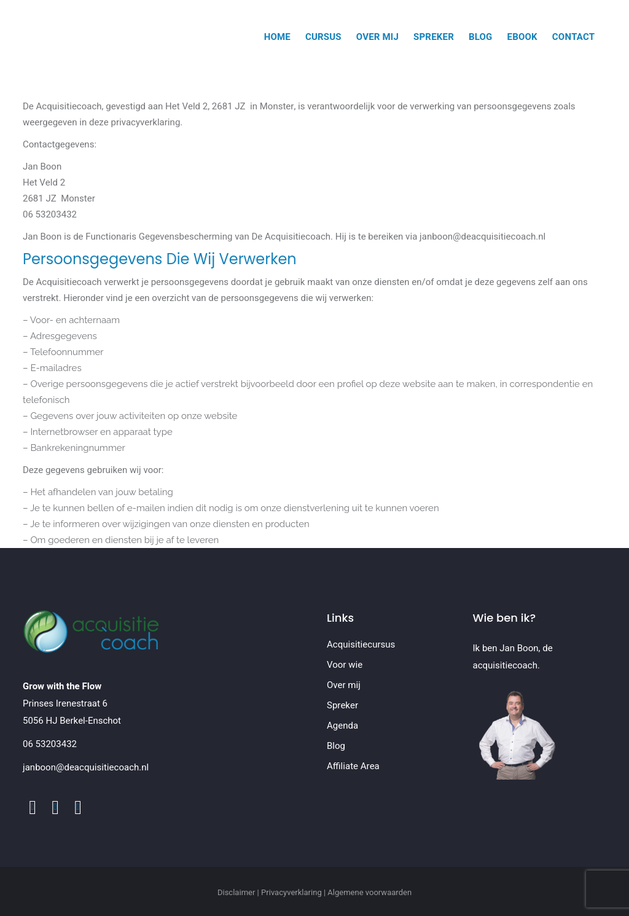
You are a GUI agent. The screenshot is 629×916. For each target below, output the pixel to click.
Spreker (342, 705)
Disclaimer (236, 892)
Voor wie (344, 665)
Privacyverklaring (291, 892)
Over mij (344, 685)
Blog (336, 746)
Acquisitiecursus (361, 644)
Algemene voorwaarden (369, 892)
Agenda (342, 725)
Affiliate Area (353, 766)
